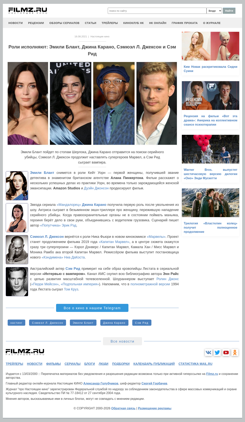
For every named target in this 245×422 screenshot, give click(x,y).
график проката (185, 23)
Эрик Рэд (69, 225)
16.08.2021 (80, 36)
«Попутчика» (50, 225)
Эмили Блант (42, 173)
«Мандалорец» (69, 205)
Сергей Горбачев (154, 383)
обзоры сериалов (64, 23)
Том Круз (71, 289)
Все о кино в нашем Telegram (92, 308)
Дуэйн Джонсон (96, 188)
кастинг (16, 322)
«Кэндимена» (52, 257)
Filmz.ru (212, 373)
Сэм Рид (72, 269)
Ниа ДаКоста (74, 257)
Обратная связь (123, 408)
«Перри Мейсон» (45, 284)
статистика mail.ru (195, 364)
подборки (121, 364)
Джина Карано (94, 205)
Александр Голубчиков (100, 383)
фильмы (53, 364)
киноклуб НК (133, 23)
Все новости (123, 341)
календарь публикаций (154, 364)
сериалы (72, 364)
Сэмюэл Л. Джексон (47, 237)
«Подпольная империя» (80, 284)
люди (103, 364)
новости (15, 23)
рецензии (36, 23)
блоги (89, 364)
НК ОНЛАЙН (157, 23)
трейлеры (110, 23)
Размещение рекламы (155, 408)
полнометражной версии (150, 284)
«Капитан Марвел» (114, 242)
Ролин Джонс (168, 279)
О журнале (212, 23)
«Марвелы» (156, 237)
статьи (90, 23)
